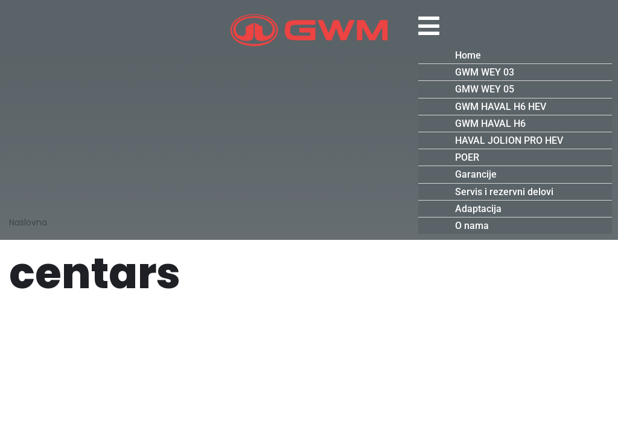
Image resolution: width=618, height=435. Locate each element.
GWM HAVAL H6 (490, 123)
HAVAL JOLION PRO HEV (509, 140)
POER (467, 157)
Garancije (476, 174)
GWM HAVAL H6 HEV (500, 106)
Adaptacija (478, 208)
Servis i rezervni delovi (504, 192)
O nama (472, 225)
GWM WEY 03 (484, 72)
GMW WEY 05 (484, 89)
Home (468, 55)
